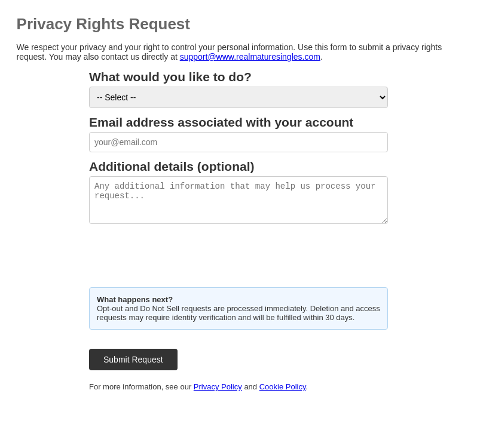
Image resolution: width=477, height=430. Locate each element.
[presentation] (180, 254)
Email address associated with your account (221, 122)
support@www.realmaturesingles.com (250, 57)
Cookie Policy (282, 386)
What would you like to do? (170, 77)
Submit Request (133, 359)
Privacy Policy (218, 386)
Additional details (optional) (172, 166)
